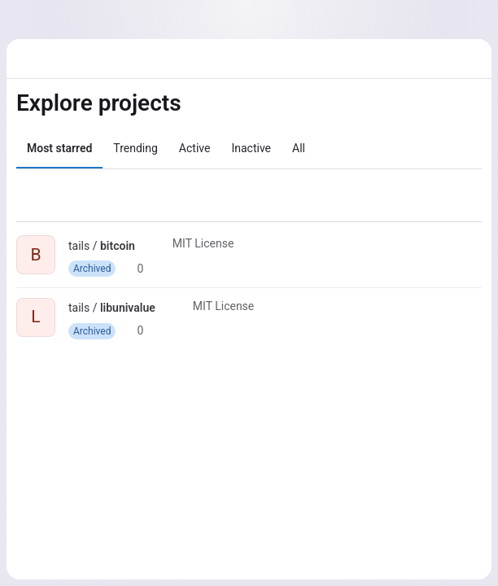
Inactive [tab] (251, 148)
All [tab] (298, 148)
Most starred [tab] (59, 148)
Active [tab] (195, 148)
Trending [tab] (135, 148)
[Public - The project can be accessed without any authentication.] (148, 245)
